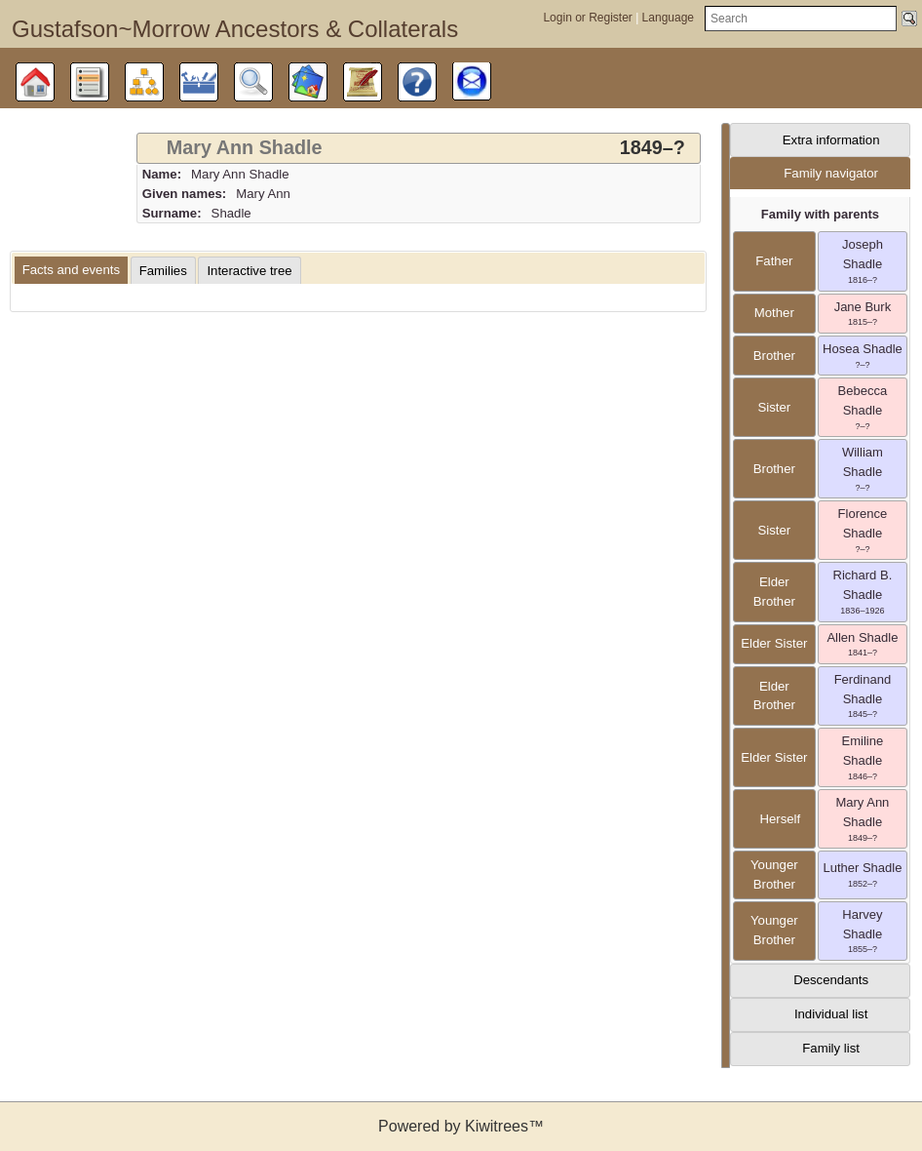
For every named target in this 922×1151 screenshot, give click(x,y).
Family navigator (831, 173)
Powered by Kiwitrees (461, 1126)
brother (774, 355)
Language (668, 17)
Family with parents (820, 214)
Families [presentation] (163, 270)
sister (773, 407)
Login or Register (589, 17)
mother (774, 312)
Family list (831, 1048)
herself (774, 819)
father (773, 261)
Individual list (831, 1014)
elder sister (774, 643)
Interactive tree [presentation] (249, 270)
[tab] (418, 148)
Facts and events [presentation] (71, 269)
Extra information (831, 140)
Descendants (830, 979)
